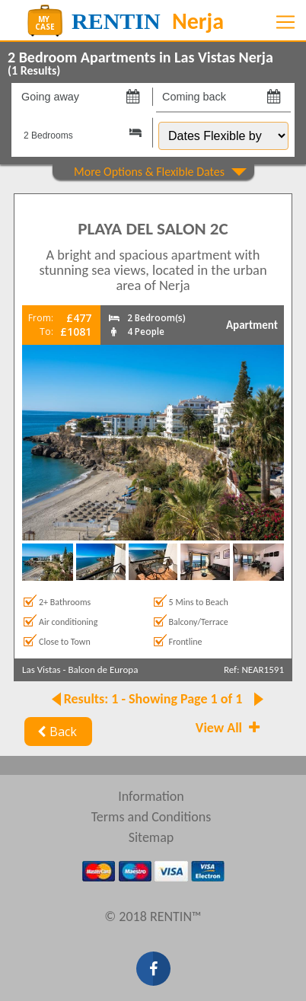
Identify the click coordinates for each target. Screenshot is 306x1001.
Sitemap (151, 837)
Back (55, 731)
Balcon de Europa (103, 669)
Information (151, 796)
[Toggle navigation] (285, 22)
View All (229, 728)
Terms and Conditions (151, 816)
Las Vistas (41, 669)
